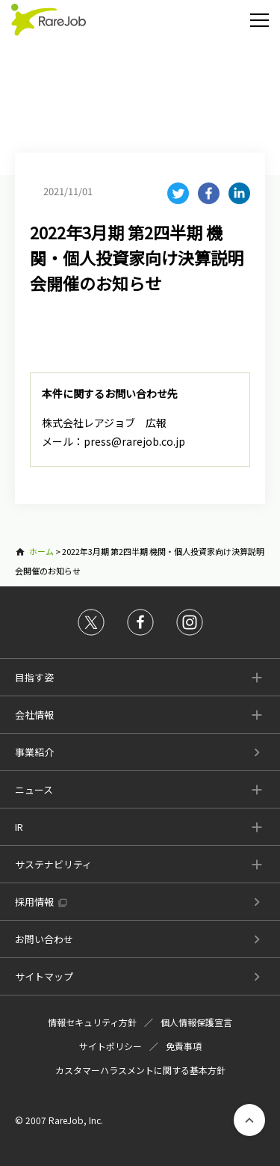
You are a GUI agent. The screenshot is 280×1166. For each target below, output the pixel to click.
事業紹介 (34, 752)
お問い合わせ (44, 939)
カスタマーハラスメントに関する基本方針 (140, 1070)
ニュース (34, 789)
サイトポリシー (110, 1046)
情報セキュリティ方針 (92, 1022)
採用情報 (34, 902)
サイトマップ (44, 976)
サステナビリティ (53, 864)
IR (19, 827)
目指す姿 (34, 677)
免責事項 (184, 1046)
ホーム (41, 551)
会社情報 (34, 715)
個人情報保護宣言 (196, 1022)
